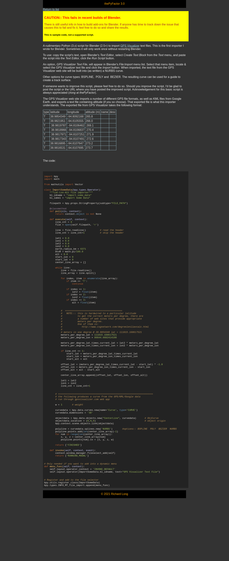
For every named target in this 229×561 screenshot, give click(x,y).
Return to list (51, 9)
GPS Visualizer (130, 45)
